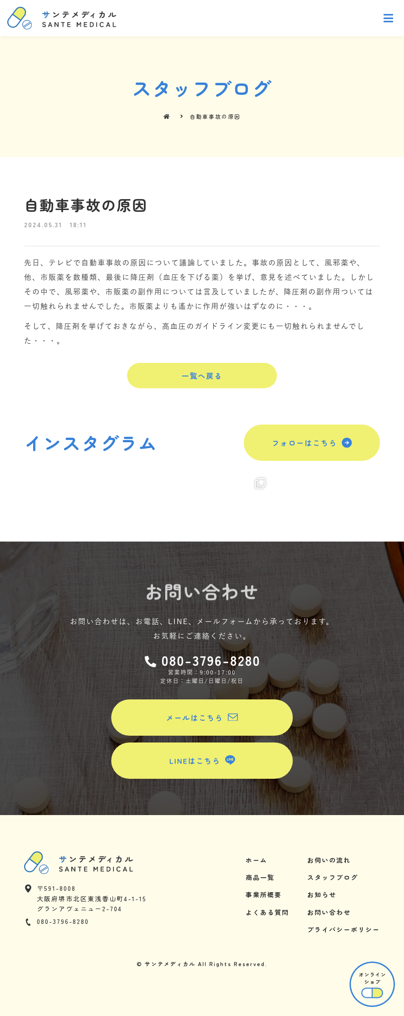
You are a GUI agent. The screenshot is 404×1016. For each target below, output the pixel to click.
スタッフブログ (332, 877)
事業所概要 (264, 894)
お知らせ (321, 894)
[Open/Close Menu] (389, 18)
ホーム (256, 860)
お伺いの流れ (329, 860)
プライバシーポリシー (343, 929)
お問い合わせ (329, 912)
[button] (202, 375)
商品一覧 (260, 877)
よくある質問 (267, 912)
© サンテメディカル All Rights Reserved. (202, 963)
